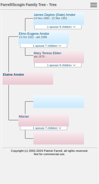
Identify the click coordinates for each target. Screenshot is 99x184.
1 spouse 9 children (61, 26)
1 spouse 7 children (47, 45)
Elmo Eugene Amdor (34, 34)
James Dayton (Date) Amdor (55, 15)
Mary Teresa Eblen (47, 53)
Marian (24, 116)
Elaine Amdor (13, 74)
